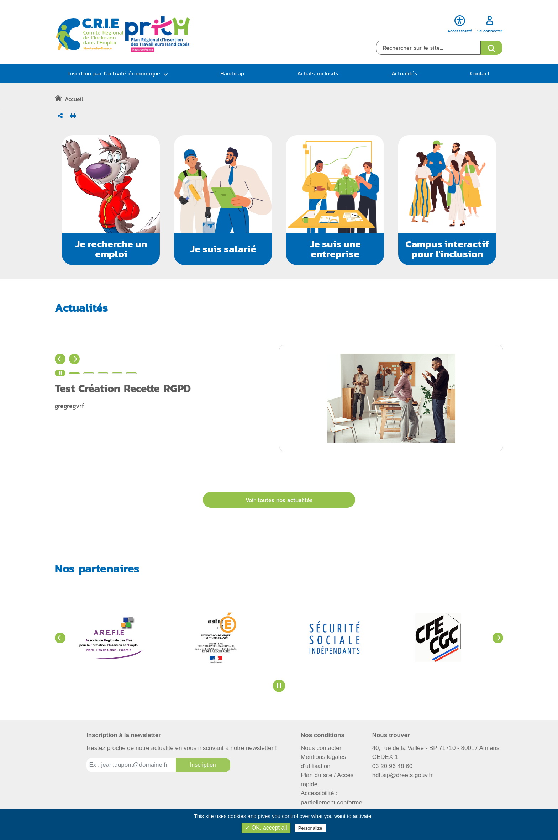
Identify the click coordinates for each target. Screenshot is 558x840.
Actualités (404, 73)
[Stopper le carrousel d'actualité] (60, 373)
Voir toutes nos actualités (279, 500)
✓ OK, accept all (266, 828)
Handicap (232, 73)
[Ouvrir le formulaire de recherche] (491, 48)
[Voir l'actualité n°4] (117, 373)
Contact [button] (480, 73)
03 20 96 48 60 (392, 766)
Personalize (310, 828)
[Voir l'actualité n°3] (103, 373)
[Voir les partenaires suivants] (498, 638)
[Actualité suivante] (74, 359)
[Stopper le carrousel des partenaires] (279, 686)
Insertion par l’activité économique (114, 73)
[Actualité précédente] (60, 359)
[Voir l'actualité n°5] (131, 373)
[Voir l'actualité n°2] (88, 373)
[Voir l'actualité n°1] (74, 373)
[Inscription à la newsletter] (203, 765)
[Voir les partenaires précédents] (60, 638)
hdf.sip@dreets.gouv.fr (402, 775)
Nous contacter (321, 748)
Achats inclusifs (317, 73)
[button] (111, 200)
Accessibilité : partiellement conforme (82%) (331, 802)
